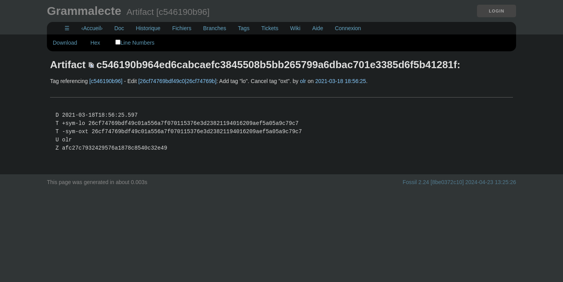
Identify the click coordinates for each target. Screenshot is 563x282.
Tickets (269, 28)
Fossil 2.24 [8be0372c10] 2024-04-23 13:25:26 (459, 182)
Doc (119, 28)
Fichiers (181, 28)
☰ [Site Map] (67, 28)
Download (65, 43)
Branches (214, 28)
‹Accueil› (91, 28)
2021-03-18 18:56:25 (340, 81)
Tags (244, 28)
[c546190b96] (105, 81)
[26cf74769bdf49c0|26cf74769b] (177, 81)
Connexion (348, 28)
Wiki (295, 28)
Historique (148, 28)
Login (496, 11)
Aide (317, 28)
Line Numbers (134, 43)
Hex (95, 43)
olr (303, 81)
